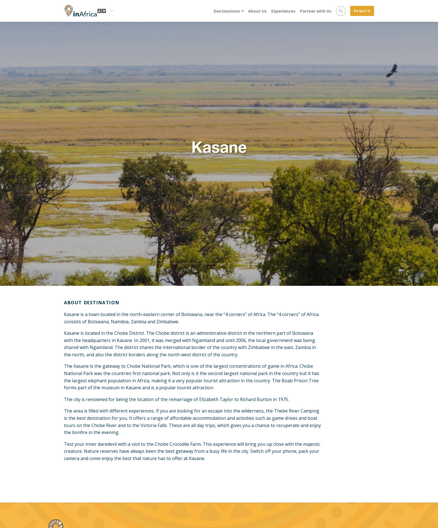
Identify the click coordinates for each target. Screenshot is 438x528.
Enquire (362, 10)
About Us (257, 11)
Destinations (227, 11)
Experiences (283, 11)
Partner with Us (316, 11)
